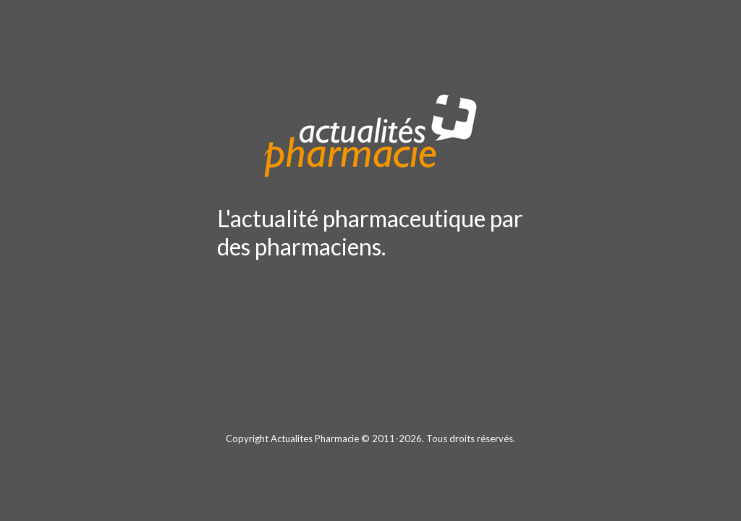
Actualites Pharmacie (315, 438)
